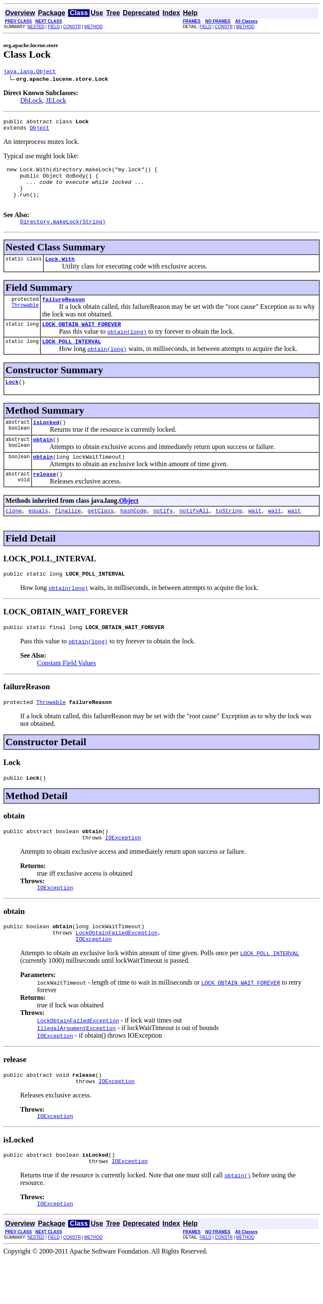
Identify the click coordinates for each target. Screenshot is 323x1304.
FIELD (54, 26)
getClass (100, 535)
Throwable (25, 321)
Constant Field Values (66, 690)
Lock (12, 400)
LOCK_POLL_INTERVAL (71, 359)
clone (13, 535)
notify (163, 535)
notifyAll (194, 535)
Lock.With (59, 272)
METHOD (94, 26)
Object (39, 131)
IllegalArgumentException (76, 1066)
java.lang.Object (29, 72)
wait (254, 535)
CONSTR (72, 26)
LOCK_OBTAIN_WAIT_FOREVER (81, 340)
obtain (43, 461)
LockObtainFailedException (117, 969)
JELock (55, 101)
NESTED (36, 26)
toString (228, 535)
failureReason (63, 314)
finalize (68, 535)
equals (38, 535)
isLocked (46, 442)
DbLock (31, 101)
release (44, 498)
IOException (123, 870)
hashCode (133, 535)
